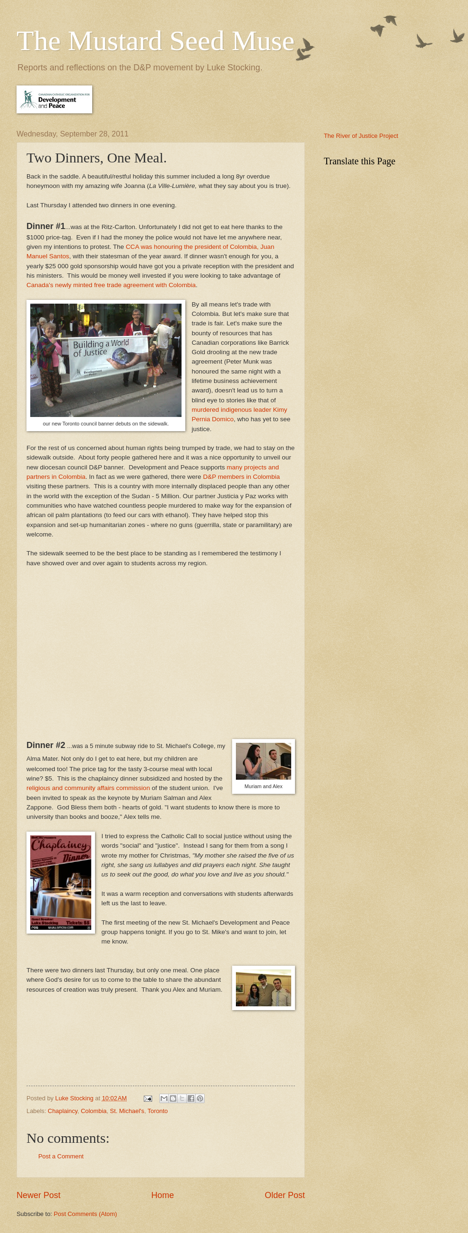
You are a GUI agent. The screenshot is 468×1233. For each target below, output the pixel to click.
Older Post (285, 1195)
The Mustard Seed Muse (156, 40)
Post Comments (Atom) (85, 1213)
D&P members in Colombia (241, 476)
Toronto (157, 1110)
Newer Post (39, 1195)
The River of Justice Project (361, 135)
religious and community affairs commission (88, 787)
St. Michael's (127, 1110)
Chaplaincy (63, 1110)
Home (162, 1195)
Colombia (93, 1110)
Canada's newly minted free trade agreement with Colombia (111, 285)
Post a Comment (61, 1156)
